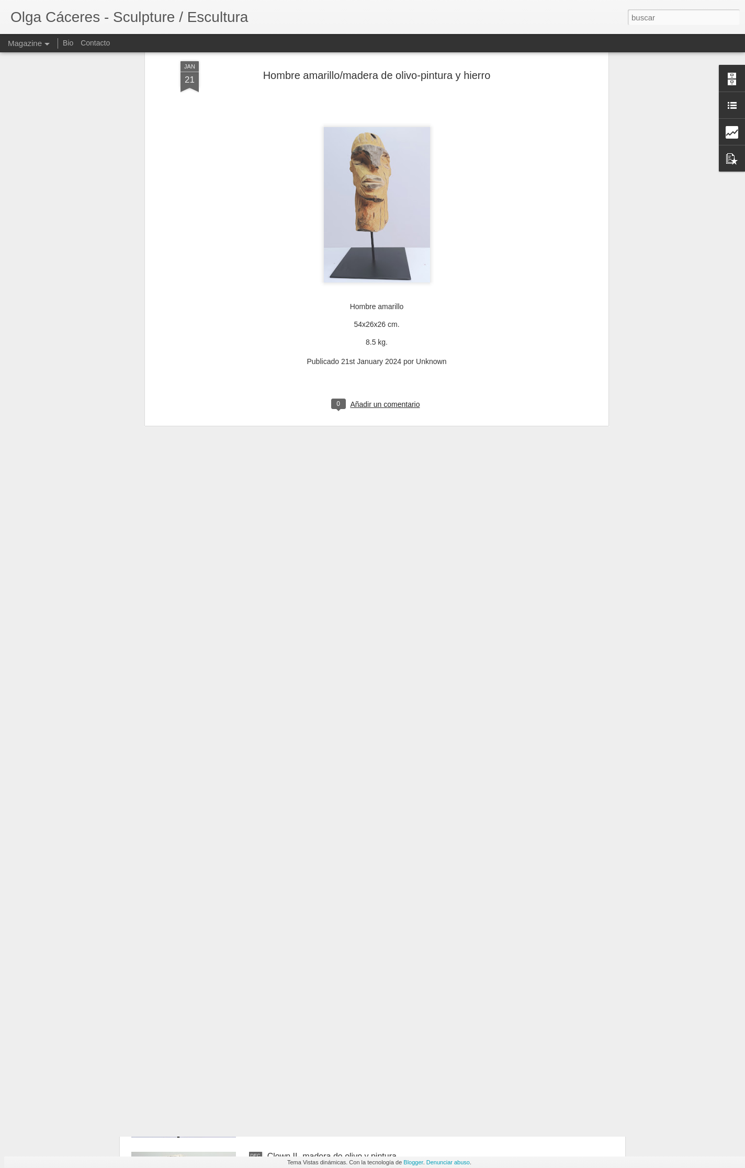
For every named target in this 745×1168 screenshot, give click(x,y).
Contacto (95, 43)
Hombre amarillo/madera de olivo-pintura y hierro (358, 1037)
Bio (68, 43)
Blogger (413, 1162)
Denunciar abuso (448, 1162)
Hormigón (285, 918)
